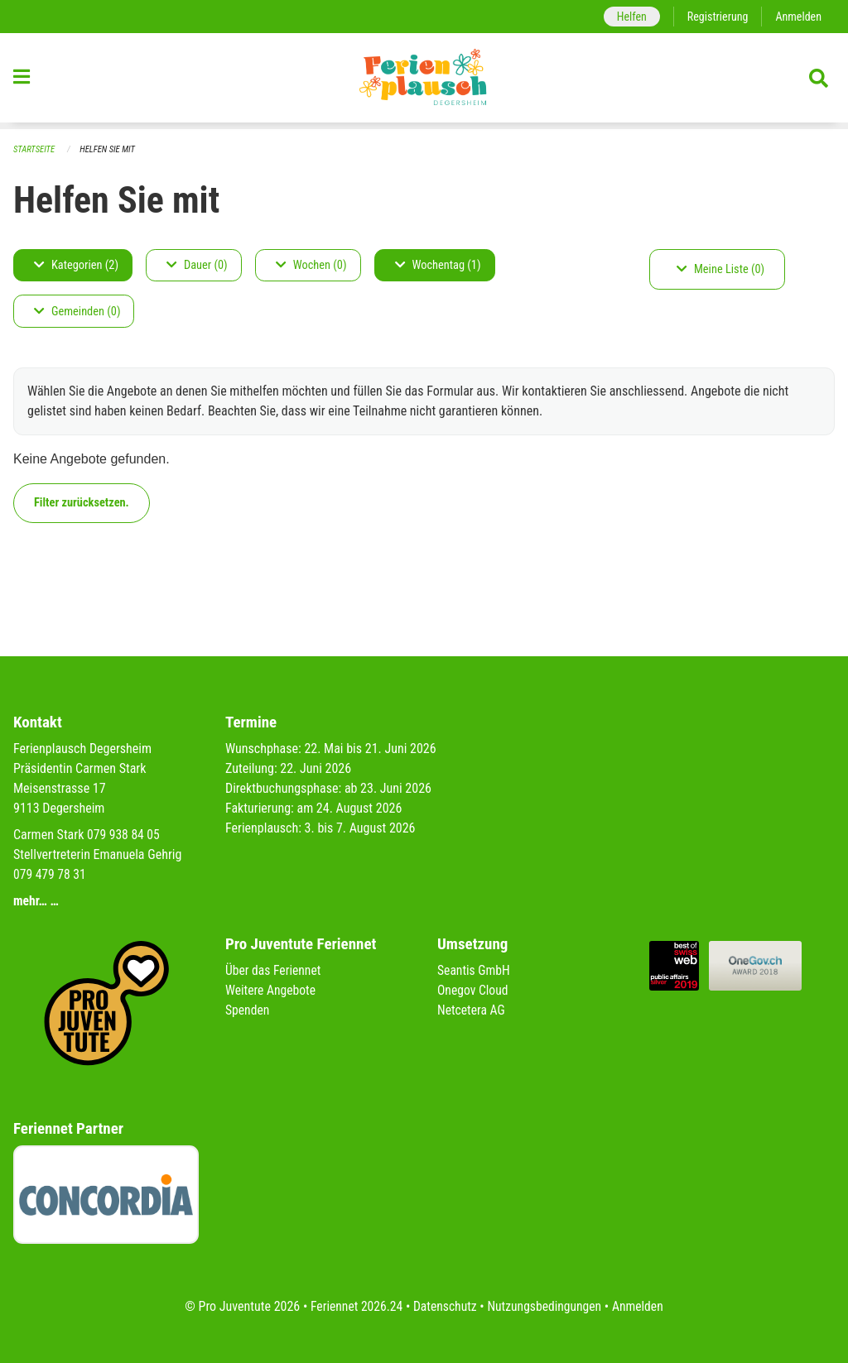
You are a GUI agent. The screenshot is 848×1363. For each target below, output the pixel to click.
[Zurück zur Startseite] (424, 81)
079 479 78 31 (50, 874)
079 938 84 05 (124, 834)
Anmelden (798, 16)
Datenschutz (444, 1306)
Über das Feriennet (274, 970)
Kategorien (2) (76, 265)
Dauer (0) (197, 265)
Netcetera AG (472, 1010)
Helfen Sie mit (109, 149)
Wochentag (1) (438, 265)
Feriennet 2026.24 (353, 1306)
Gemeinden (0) (77, 312)
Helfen (628, 16)
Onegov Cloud (473, 990)
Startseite (34, 149)
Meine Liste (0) (720, 269)
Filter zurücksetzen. (81, 503)
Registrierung (716, 16)
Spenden (248, 1010)
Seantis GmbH (474, 970)
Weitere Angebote (271, 990)
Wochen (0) (311, 265)
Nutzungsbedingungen (545, 1306)
